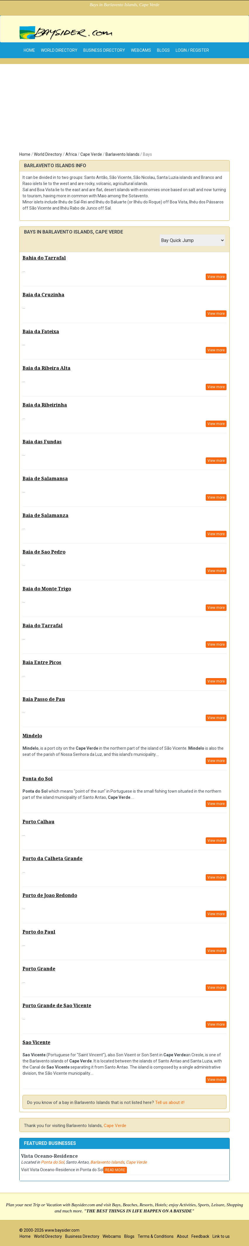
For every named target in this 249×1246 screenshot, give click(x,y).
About (182, 1236)
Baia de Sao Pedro (44, 552)
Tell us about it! (169, 1102)
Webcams (141, 50)
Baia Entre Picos (42, 662)
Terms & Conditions (156, 1236)
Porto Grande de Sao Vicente (57, 1005)
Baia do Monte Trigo (47, 589)
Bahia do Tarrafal (44, 258)
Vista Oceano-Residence (49, 1156)
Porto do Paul (39, 932)
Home (24, 154)
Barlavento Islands (122, 154)
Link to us (221, 1236)
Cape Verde (91, 154)
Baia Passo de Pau (44, 699)
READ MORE (115, 1170)
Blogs (163, 50)
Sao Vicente (36, 1042)
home (29, 50)
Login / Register (192, 50)
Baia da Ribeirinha (45, 405)
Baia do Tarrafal (43, 625)
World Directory (59, 50)
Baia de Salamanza (45, 515)
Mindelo (32, 736)
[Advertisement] (124, 105)
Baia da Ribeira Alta (46, 368)
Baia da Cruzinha (43, 295)
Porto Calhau (38, 822)
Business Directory (104, 50)
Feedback (200, 1236)
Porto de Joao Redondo (50, 895)
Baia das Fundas (42, 442)
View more (216, 277)
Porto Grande (39, 969)
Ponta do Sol (38, 779)
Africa (71, 154)
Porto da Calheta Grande (52, 858)
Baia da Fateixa (41, 331)
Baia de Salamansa (45, 478)
